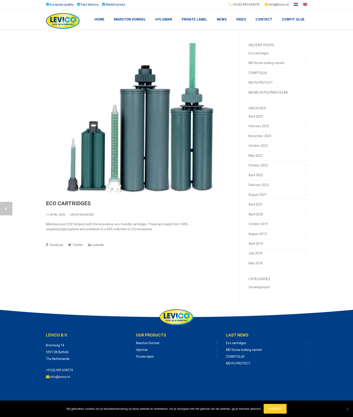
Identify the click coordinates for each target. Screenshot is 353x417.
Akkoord (275, 408)
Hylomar (163, 19)
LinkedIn (96, 245)
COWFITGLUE (258, 73)
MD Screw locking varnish (267, 63)
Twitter (75, 245)
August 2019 (258, 234)
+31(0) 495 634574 (244, 4)
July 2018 (255, 253)
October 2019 (258, 224)
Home (99, 19)
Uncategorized (82, 214)
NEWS (222, 19)
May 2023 (255, 155)
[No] (347, 409)
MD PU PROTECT (261, 82)
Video (241, 19)
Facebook (54, 245)
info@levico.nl (277, 4)
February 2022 (259, 185)
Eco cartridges (68, 203)
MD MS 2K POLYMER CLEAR (268, 92)
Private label (145, 356)
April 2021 (256, 204)
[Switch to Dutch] (296, 4)
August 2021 (258, 194)
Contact (264, 19)
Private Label (194, 19)
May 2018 (255, 263)
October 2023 (258, 145)
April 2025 (256, 116)
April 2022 (256, 175)
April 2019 (256, 243)
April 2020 (256, 214)
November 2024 (260, 136)
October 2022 (258, 165)
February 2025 (259, 126)
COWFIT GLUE (293, 19)
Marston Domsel (130, 19)
